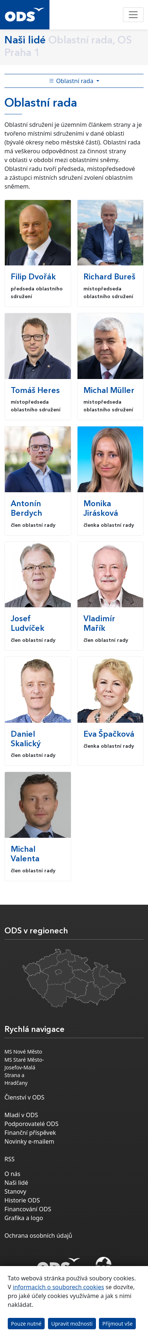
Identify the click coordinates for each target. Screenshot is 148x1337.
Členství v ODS (24, 1097)
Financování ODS (27, 1209)
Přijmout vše (117, 1323)
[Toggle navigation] (133, 14)
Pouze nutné (26, 1323)
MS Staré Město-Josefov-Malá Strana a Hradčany (24, 1071)
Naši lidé (16, 1183)
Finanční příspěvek (30, 1133)
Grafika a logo (23, 1218)
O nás (12, 1174)
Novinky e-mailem (29, 1141)
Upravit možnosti (72, 1323)
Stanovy (15, 1191)
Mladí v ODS (21, 1115)
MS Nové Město (23, 1051)
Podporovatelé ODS (31, 1124)
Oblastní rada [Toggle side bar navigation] (72, 81)
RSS (9, 1159)
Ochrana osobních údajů (38, 1235)
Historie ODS (22, 1200)
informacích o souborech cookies (58, 1287)
